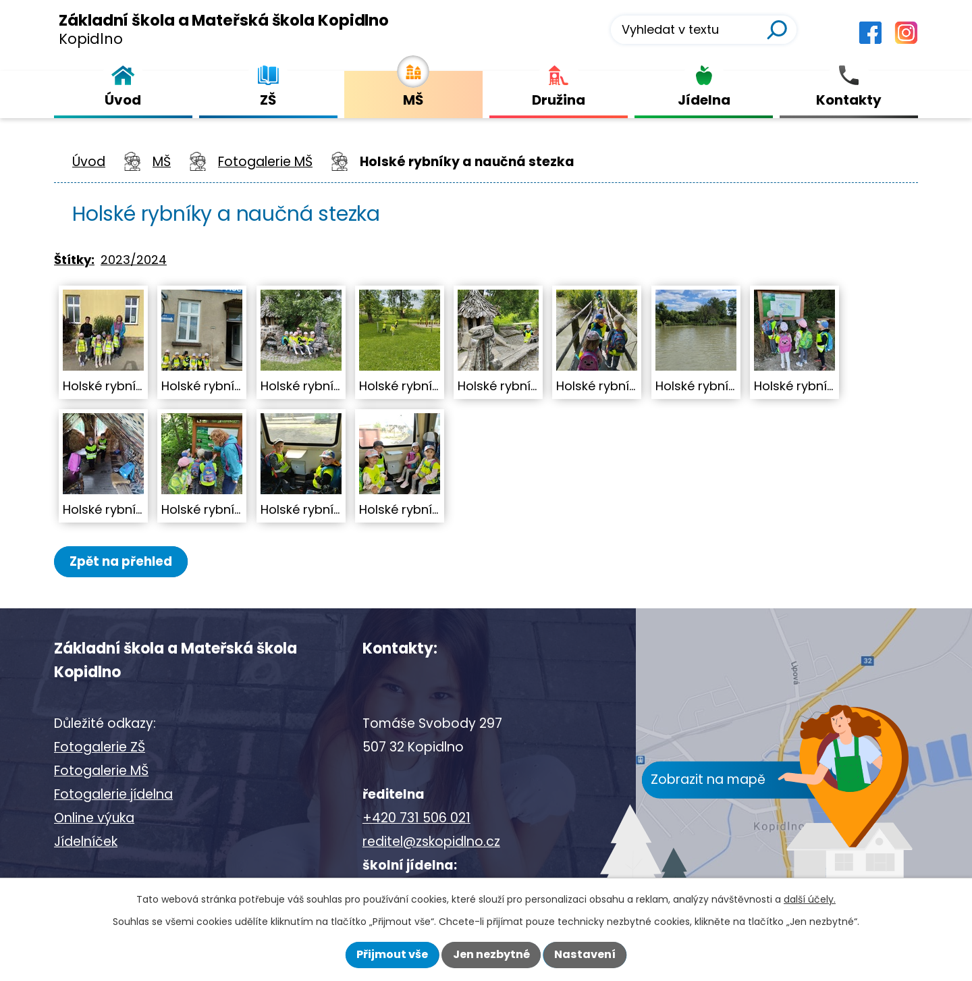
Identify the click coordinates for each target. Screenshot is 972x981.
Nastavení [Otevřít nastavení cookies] (585, 954)
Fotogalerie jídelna (113, 795)
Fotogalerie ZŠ (99, 748)
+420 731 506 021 (416, 819)
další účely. (810, 899)
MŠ (162, 162)
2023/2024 (134, 259)
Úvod (88, 162)
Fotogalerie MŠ (265, 162)
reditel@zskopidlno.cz (431, 842)
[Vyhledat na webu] (703, 30)
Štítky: (74, 259)
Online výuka (94, 819)
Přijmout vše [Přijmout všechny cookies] (392, 954)
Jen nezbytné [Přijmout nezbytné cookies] (491, 954)
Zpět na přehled (126, 561)
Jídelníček (85, 842)
